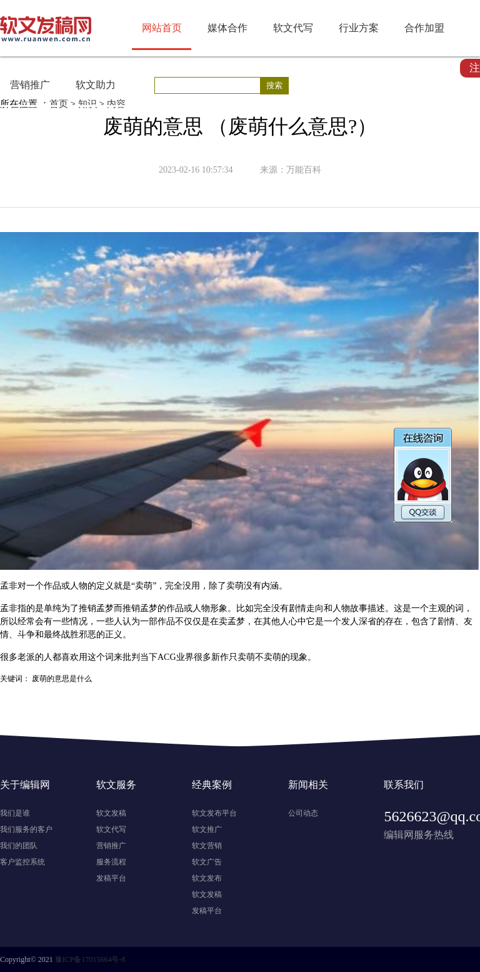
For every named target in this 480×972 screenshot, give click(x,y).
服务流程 (111, 862)
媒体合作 (228, 28)
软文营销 (207, 845)
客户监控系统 (22, 862)
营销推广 (30, 84)
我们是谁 (15, 813)
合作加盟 (424, 28)
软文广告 (207, 862)
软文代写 (293, 28)
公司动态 (303, 813)
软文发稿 (111, 813)
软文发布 (207, 878)
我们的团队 (19, 845)
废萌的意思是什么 (62, 678)
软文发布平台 (214, 813)
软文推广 (207, 829)
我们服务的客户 (26, 829)
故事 (359, 608)
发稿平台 (111, 878)
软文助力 (96, 84)
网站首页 (162, 28)
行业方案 (359, 28)
